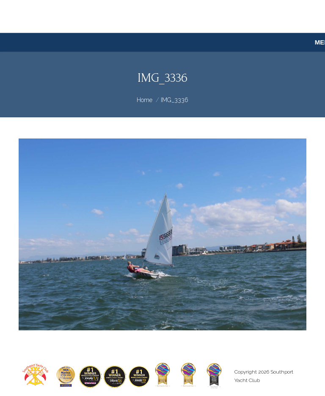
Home (144, 100)
